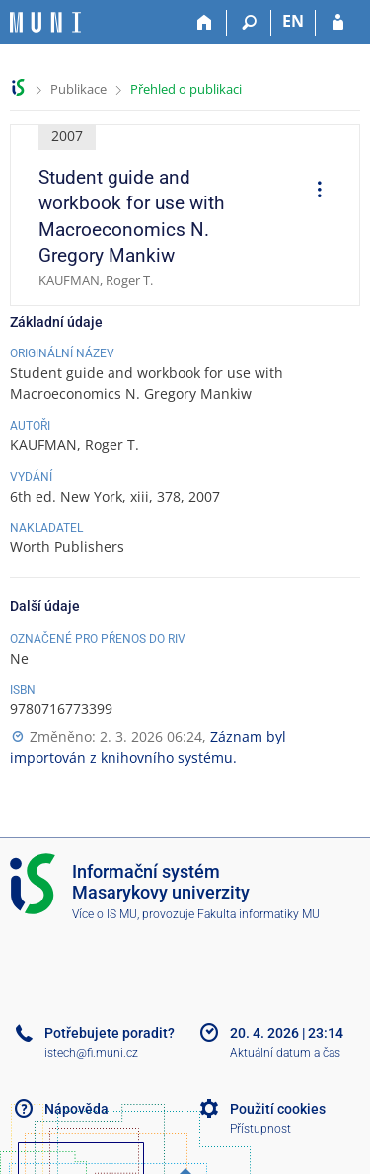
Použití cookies (278, 1109)
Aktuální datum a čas (285, 1052)
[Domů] (205, 23)
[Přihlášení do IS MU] (338, 23)
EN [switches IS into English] (293, 21)
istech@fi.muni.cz (91, 1052)
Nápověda (76, 1109)
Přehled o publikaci (186, 89)
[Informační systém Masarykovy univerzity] (45, 22)
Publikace (78, 89)
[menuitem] (313, 191)
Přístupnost (260, 1128)
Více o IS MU (104, 914)
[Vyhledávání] (249, 23)
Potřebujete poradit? (109, 1033)
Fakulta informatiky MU (258, 914)
